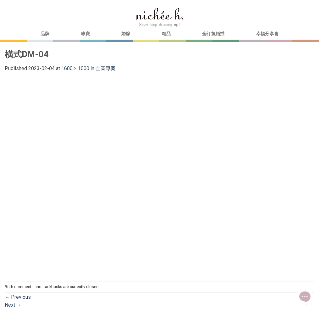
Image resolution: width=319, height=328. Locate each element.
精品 (166, 33)
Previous (18, 297)
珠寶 (85, 33)
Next (13, 305)
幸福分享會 (267, 33)
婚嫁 (125, 33)
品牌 (45, 33)
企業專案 (106, 68)
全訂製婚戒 (213, 33)
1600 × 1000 (75, 68)
